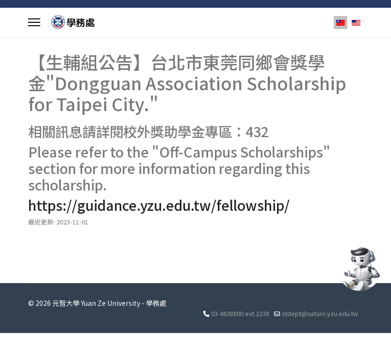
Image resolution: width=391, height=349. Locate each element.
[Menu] (34, 22)
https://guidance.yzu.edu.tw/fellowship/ (159, 205)
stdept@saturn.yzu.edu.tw (320, 313)
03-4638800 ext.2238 (240, 313)
